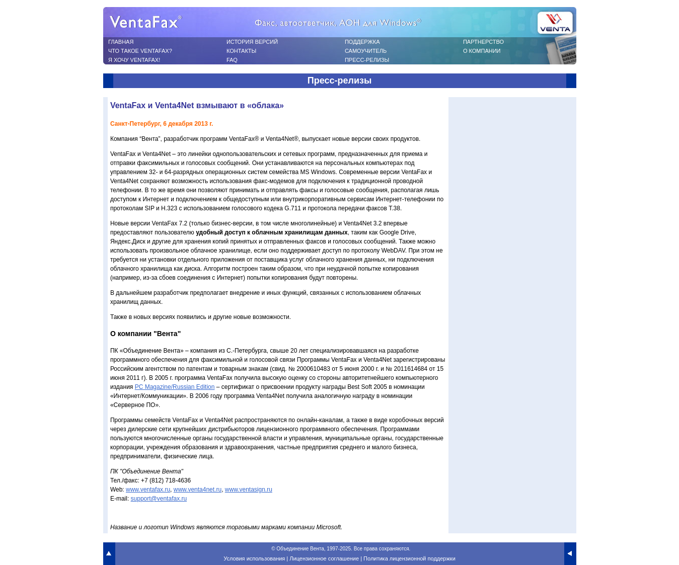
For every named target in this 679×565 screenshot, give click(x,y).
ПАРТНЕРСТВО (483, 42)
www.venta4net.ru (197, 489)
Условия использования (254, 558)
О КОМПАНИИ (482, 51)
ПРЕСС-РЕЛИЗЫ (367, 60)
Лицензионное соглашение (324, 558)
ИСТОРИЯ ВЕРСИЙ (252, 42)
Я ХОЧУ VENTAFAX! (134, 60)
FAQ (232, 60)
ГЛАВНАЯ (120, 42)
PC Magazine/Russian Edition (175, 386)
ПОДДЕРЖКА (362, 42)
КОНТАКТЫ (241, 51)
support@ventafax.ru (159, 498)
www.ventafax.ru (148, 489)
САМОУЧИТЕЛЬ (366, 51)
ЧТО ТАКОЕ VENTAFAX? (140, 51)
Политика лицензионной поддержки (409, 558)
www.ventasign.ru (248, 489)
